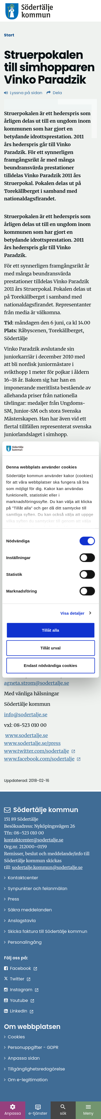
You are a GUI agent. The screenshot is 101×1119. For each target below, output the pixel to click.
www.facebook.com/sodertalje (39, 759)
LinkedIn (18, 1011)
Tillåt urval (50, 647)
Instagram (21, 990)
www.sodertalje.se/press (32, 743)
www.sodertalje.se (26, 735)
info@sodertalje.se (25, 714)
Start (9, 35)
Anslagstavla (22, 921)
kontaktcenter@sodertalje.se (33, 840)
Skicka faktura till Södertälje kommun (47, 931)
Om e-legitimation (28, 1080)
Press (13, 899)
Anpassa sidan (24, 1058)
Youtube (19, 1000)
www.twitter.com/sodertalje (36, 751)
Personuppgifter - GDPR (33, 1047)
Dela (54, 92)
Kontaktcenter (23, 878)
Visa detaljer (72, 613)
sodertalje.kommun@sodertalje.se (47, 867)
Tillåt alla (50, 630)
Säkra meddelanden (30, 910)
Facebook (20, 968)
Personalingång (25, 942)
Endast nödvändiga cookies (50, 665)
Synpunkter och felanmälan (37, 888)
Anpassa (12, 1110)
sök (63, 1110)
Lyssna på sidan (23, 92)
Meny (88, 1110)
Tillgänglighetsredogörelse (36, 1069)
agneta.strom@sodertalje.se (36, 683)
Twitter (17, 979)
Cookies (16, 1037)
